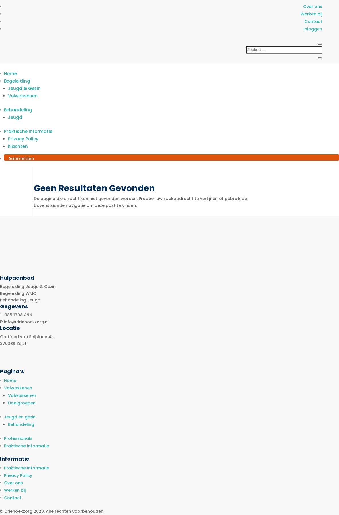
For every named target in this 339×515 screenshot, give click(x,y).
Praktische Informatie (28, 131)
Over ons (312, 6)
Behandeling (18, 110)
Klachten (18, 146)
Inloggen (312, 29)
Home (10, 74)
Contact (313, 21)
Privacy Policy (23, 139)
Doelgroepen (22, 403)
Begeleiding (17, 81)
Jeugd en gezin (20, 417)
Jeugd (15, 117)
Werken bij (311, 14)
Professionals (18, 438)
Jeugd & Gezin (24, 88)
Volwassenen (23, 96)
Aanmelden (21, 159)
